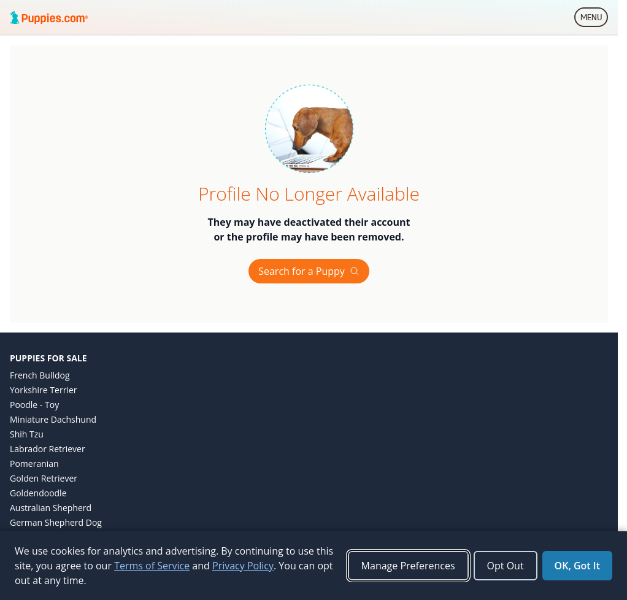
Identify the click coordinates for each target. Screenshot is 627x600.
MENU (594, 19)
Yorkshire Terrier (43, 390)
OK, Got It (577, 565)
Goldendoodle (38, 493)
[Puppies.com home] (49, 17)
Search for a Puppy (309, 271)
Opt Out (505, 565)
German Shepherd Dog (56, 522)
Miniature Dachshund (53, 419)
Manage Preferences (408, 565)
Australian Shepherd (50, 507)
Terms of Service (152, 565)
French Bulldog (40, 375)
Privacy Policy (243, 565)
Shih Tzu (27, 434)
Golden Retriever (43, 478)
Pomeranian (34, 463)
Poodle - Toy (34, 404)
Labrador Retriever (47, 449)
